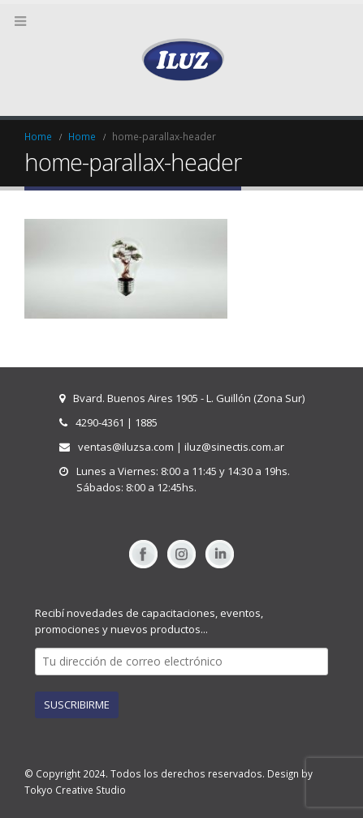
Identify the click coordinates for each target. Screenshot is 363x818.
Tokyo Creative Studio (75, 789)
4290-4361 (100, 422)
